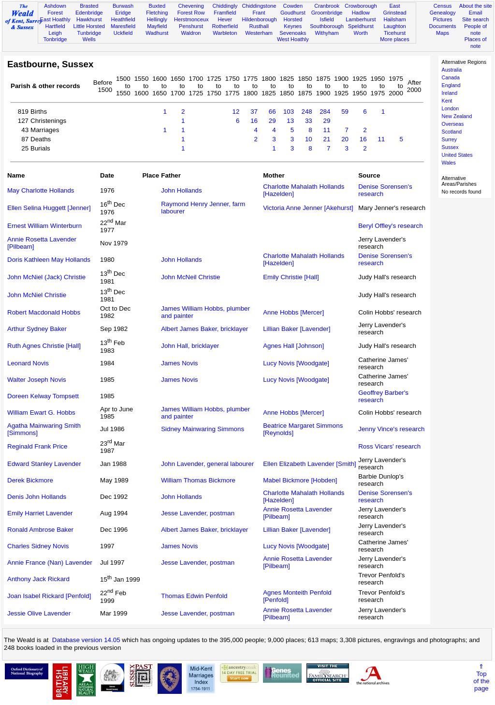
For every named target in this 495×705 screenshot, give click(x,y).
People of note (475, 29)
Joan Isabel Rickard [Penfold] (49, 596)
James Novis (179, 363)
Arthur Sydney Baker (37, 328)
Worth (361, 33)
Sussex (450, 147)
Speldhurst (361, 26)
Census (443, 6)
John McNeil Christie (190, 277)
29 (272, 120)
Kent (447, 101)
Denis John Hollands (36, 496)
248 (307, 111)
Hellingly (157, 19)
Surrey (449, 139)
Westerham (259, 33)
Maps (442, 33)
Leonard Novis (28, 363)
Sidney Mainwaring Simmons (202, 429)
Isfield (327, 19)
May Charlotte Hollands (40, 190)
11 (327, 130)
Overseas (453, 124)
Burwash (123, 6)
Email (475, 12)
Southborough (327, 26)
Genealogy (443, 12)
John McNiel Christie (36, 295)
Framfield (225, 12)
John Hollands (181, 190)
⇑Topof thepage (481, 677)
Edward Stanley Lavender (44, 463)
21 (327, 139)
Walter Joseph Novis (36, 379)
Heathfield (123, 19)
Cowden (293, 6)
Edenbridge (89, 12)
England (451, 85)
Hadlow (361, 12)
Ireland (450, 93)
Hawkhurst (89, 19)
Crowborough (361, 6)
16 (254, 120)
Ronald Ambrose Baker (40, 529)
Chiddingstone (259, 6)
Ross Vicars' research (389, 446)
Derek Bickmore (30, 480)
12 (236, 111)
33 (308, 120)
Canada (451, 77)
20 (345, 139)
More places (394, 39)
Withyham (326, 33)
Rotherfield (225, 26)
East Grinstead (394, 9)
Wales (449, 162)
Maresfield (123, 26)
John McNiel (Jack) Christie (46, 277)
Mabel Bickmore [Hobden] (300, 480)
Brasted (89, 6)
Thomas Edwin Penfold (194, 596)
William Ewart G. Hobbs (41, 412)
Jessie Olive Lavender (39, 613)
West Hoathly (293, 39)
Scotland (452, 132)
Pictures (442, 19)
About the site (475, 6)
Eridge (123, 12)
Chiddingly (224, 6)
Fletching (157, 12)
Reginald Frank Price (37, 446)
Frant (259, 12)
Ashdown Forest (55, 9)
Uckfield (123, 33)
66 (272, 111)
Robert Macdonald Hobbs (43, 312)
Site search (475, 19)
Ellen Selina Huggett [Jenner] (49, 207)
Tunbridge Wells (89, 36)
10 (308, 139)
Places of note (476, 42)
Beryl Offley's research (390, 225)
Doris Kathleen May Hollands (48, 259)
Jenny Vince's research (391, 429)
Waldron (191, 33)
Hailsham (394, 19)
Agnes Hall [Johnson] (293, 345)
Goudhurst (293, 12)
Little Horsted (89, 26)
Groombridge (327, 12)
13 (290, 120)
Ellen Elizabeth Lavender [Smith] (309, 463)
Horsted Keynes (292, 22)
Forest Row (191, 12)
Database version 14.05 (86, 640)
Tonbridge (55, 39)
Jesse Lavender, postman (197, 513)
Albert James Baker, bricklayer (204, 328)
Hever (225, 19)
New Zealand (457, 116)
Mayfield (157, 26)
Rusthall (259, 26)
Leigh (54, 33)
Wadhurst (157, 33)
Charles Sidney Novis (38, 546)
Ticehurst (395, 33)
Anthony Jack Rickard (38, 579)
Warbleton (225, 33)
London (450, 108)
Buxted (157, 6)
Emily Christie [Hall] (291, 277)
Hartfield (55, 26)
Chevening (191, 6)
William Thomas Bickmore (198, 480)
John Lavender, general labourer (207, 463)
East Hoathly (55, 19)
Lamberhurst (361, 19)
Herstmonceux (191, 19)
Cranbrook (326, 6)
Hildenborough (259, 19)
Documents (442, 26)
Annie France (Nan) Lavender (49, 562)
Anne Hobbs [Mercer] (293, 312)
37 (254, 111)
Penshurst (191, 26)
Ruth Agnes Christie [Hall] (44, 345)
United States (457, 155)
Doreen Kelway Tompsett (43, 396)
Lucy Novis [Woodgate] (296, 363)
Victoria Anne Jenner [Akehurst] (308, 207)
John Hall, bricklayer (190, 345)
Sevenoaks (292, 33)
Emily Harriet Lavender (40, 513)
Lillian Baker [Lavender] (296, 328)
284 (325, 111)
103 (288, 111)
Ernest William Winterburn (44, 225)
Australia (452, 70)
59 (345, 111)
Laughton (394, 26)
